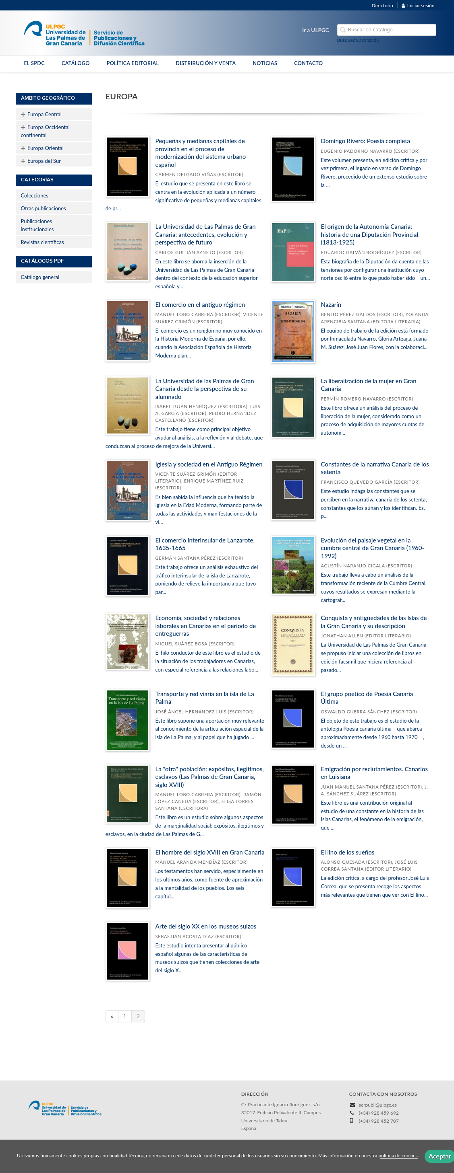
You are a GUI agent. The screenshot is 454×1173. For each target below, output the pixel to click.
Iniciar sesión (418, 5)
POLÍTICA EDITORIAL (133, 63)
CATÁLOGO (76, 63)
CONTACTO (308, 63)
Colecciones (34, 195)
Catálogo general (40, 277)
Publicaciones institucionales (37, 225)
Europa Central (41, 114)
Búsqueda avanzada (358, 40)
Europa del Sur (41, 161)
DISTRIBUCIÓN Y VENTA (206, 63)
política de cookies (397, 1156)
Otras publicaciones (43, 208)
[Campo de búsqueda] (386, 30)
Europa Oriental (42, 148)
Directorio (382, 5)
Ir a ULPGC (315, 30)
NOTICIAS (265, 63)
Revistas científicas (42, 242)
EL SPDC (34, 63)
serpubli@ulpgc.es (378, 1105)
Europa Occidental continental (45, 130)
